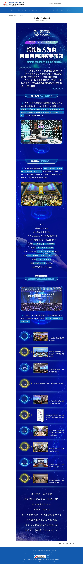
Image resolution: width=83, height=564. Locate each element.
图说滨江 (69, 10)
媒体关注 (27, 10)
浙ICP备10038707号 (32, 561)
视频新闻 (62, 10)
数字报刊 (55, 10)
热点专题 (34, 10)
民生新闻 (48, 10)
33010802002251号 (47, 561)
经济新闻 (41, 10)
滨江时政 (20, 10)
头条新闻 (13, 10)
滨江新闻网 (16, 15)
